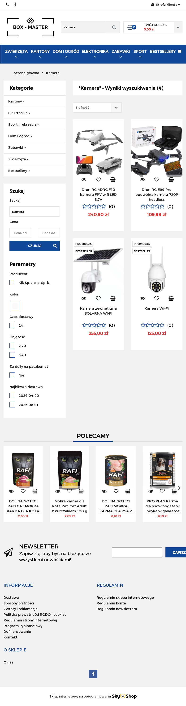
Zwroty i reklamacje (21, 609)
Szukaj (34, 246)
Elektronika (95, 53)
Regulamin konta (111, 603)
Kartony (40, 53)
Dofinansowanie (17, 631)
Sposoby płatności (19, 603)
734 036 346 (7, 4)
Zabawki (121, 53)
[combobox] (97, 108)
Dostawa (11, 597)
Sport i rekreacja (23, 124)
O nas (8, 662)
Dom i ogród (66, 53)
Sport (140, 53)
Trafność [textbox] (82, 107)
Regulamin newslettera (117, 609)
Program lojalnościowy (23, 626)
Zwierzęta (16, 53)
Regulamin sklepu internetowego (125, 597)
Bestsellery (163, 51)
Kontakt (10, 637)
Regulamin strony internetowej (30, 620)
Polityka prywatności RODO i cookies (35, 614)
